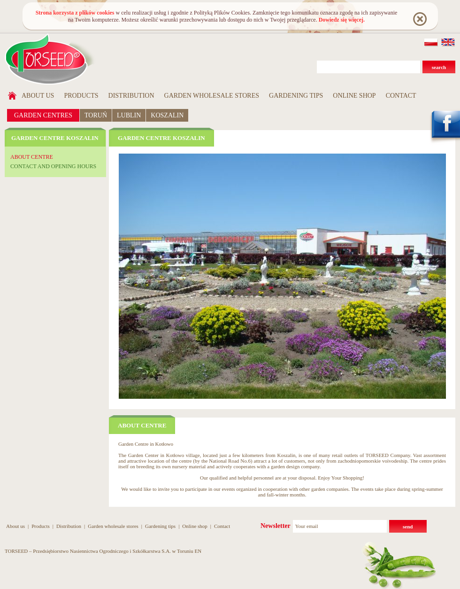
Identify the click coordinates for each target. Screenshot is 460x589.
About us (38, 95)
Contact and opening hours (53, 166)
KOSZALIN (167, 115)
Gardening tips (296, 95)
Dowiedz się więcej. (342, 19)
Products (81, 95)
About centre (31, 157)
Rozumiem (419, 18)
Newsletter (276, 525)
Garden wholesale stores (212, 95)
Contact (401, 95)
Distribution (131, 95)
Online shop (354, 95)
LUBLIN (129, 115)
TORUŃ (95, 115)
